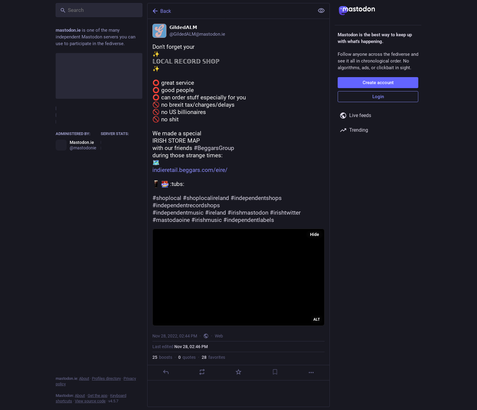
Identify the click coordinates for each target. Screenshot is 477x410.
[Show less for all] (321, 10)
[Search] (99, 10)
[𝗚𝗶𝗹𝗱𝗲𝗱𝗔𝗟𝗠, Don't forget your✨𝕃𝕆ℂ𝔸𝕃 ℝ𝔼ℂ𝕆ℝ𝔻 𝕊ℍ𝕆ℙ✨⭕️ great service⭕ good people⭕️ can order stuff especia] (238, 199)
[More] (311, 372)
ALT (316, 319)
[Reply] (165, 372)
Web (219, 335)
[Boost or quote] (202, 372)
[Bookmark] (275, 372)
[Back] (230, 11)
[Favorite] (238, 372)
